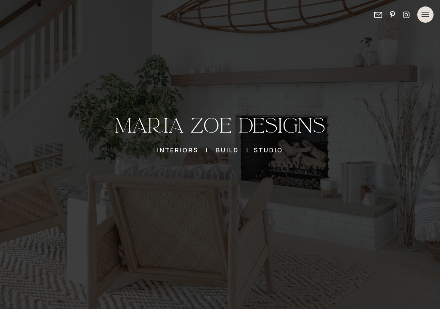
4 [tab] (228, 298)
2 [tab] (216, 298)
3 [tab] (222, 298)
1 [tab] (209, 298)
